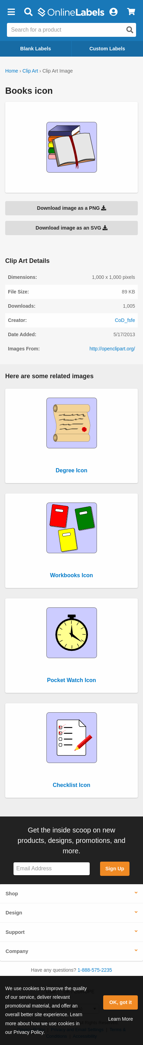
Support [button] (15, 932)
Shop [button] (12, 893)
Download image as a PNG (71, 208)
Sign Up (114, 868)
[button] (11, 12)
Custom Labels (107, 48)
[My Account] (113, 12)
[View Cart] (131, 12)
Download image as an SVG (72, 228)
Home (11, 71)
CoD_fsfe (125, 320)
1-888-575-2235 (95, 970)
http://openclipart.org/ (112, 348)
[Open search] (130, 30)
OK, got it (120, 1002)
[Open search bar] (28, 12)
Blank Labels (35, 48)
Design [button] (14, 912)
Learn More (120, 1019)
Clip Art (30, 71)
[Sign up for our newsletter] (52, 868)
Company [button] (17, 951)
